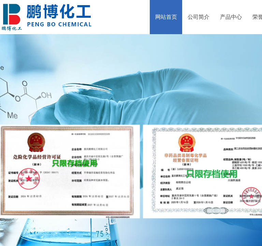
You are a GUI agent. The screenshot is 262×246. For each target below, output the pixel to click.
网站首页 (166, 17)
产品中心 (231, 17)
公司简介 (198, 17)
